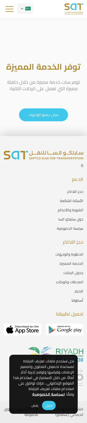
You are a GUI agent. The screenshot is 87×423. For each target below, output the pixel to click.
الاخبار (79, 291)
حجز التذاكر (75, 191)
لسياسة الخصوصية (48, 394)
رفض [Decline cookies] (34, 405)
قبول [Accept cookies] (48, 405)
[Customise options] (25, 8)
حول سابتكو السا (70, 219)
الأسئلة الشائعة (71, 200)
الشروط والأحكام (70, 210)
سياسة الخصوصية (70, 228)
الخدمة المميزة (71, 263)
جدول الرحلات (73, 272)
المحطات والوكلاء (69, 282)
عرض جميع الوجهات (43, 115)
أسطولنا (77, 300)
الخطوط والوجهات (69, 254)
